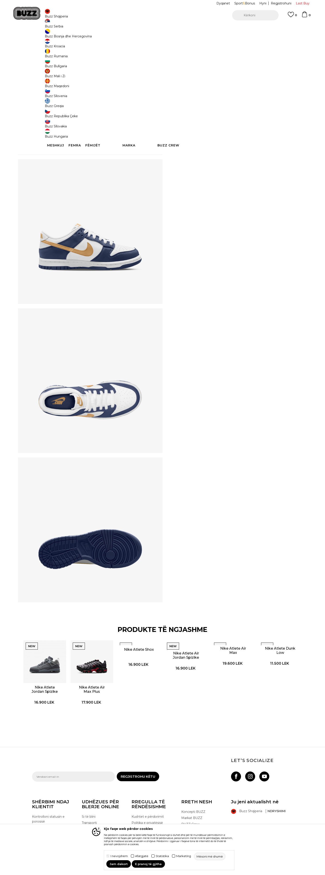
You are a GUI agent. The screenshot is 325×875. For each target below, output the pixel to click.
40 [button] (261, 73)
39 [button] (228, 73)
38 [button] (195, 73)
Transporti (89, 807)
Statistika (162, 856)
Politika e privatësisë (147, 807)
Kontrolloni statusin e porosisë (48, 802)
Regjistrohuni (281, 3)
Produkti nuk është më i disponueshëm (209, 94)
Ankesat (88, 819)
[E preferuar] (292, 17)
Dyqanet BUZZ (193, 814)
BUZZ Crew (190, 808)
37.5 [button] (211, 73)
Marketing (183, 856)
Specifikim (229, 148)
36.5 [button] (178, 73)
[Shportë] (306, 16)
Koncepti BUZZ (193, 796)
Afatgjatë (141, 856)
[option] (162, 28)
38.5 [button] (244, 73)
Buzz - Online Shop (44, 35)
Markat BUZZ (191, 802)
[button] (255, 15)
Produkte (66, 35)
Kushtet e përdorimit (148, 800)
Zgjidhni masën (183, 66)
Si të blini (89, 800)
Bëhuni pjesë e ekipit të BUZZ (199, 822)
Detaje (180, 138)
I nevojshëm (119, 856)
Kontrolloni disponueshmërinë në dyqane (229, 162)
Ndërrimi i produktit (97, 813)
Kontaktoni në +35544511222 (137, 28)
